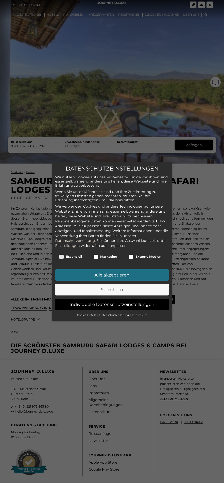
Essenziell (70, 239)
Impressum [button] (139, 297)
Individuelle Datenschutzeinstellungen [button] (112, 286)
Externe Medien (145, 239)
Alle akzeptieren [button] (112, 256)
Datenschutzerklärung (75, 222)
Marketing (105, 239)
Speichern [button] (112, 271)
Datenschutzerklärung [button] (114, 297)
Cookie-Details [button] (87, 297)
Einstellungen (67, 227)
